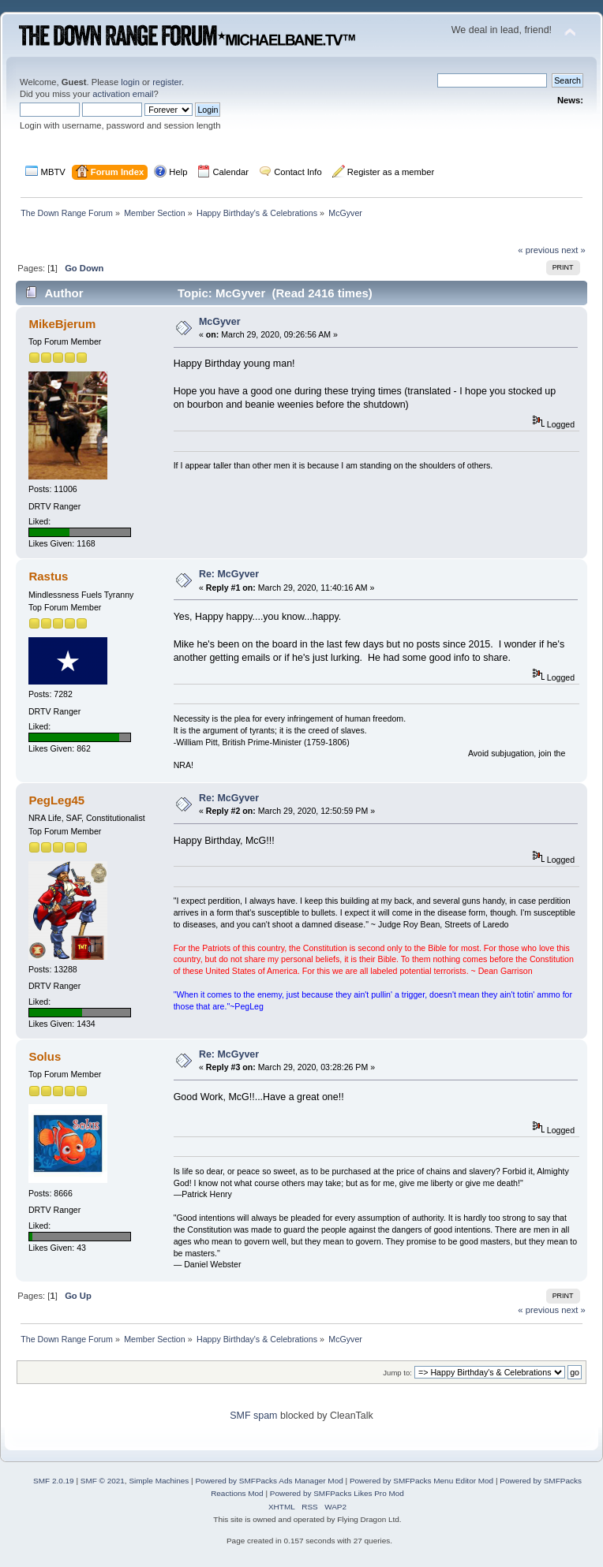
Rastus (48, 576)
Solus (44, 1056)
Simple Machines (159, 1480)
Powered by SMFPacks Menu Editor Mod (421, 1480)
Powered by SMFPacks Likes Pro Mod (337, 1493)
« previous (538, 250)
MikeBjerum (62, 323)
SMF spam (253, 1415)
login (130, 82)
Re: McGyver (229, 574)
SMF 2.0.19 (53, 1480)
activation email (122, 94)
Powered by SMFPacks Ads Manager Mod (269, 1480)
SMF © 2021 (103, 1480)
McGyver (220, 321)
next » (573, 250)
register (167, 82)
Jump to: (397, 1372)
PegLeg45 (56, 800)
